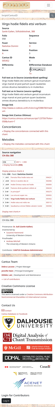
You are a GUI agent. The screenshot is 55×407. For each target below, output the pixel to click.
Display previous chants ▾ (13, 171)
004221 (49, 177)
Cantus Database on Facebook (14, 314)
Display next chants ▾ (11, 211)
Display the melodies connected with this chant (27, 143)
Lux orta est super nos (19, 195)
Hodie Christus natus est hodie (22, 184)
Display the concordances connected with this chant (25, 133)
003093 (49, 184)
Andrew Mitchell (13, 241)
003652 (49, 195)
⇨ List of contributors (11, 279)
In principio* (15, 192)
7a (30, 73)
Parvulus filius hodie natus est (22, 177)
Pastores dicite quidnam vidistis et (23, 188)
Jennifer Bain (8, 271)
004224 (49, 188)
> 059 (24, 162)
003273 (49, 192)
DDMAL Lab (7, 275)
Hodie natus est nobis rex (20, 202)
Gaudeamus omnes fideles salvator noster (26, 206)
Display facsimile (13, 165)
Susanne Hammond (14, 232)
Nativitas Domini (10, 46)
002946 (49, 181)
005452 (5, 60)
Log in (6, 400)
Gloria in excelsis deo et (19, 181)
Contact (6, 310)
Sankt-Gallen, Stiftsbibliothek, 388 (18, 31)
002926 (49, 206)
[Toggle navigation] (48, 5)
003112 (49, 202)
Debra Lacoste (8, 266)
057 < (18, 162)
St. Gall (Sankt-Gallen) (23, 226)
